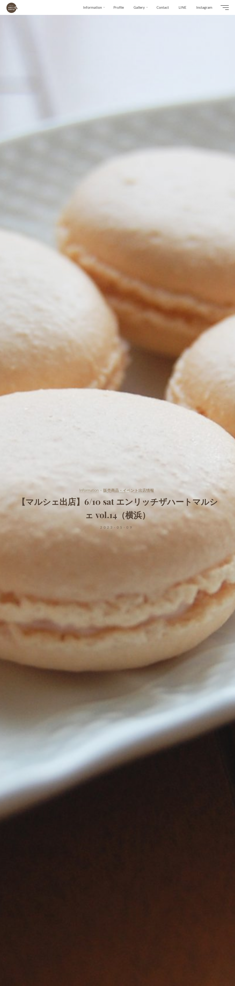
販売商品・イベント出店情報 (128, 490)
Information (89, 490)
